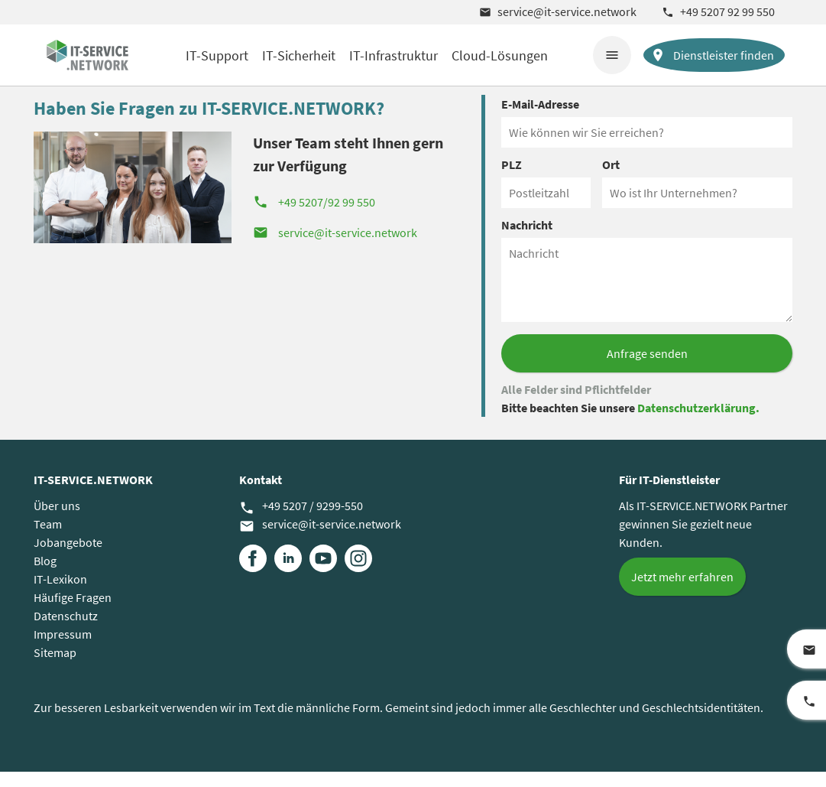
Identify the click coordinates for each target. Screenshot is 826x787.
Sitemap (55, 667)
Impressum (63, 649)
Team (48, 539)
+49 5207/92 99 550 (314, 217)
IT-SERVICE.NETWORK (93, 494)
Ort (611, 179)
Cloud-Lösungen (500, 55)
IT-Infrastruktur (393, 55)
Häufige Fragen (73, 612)
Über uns (57, 520)
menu (612, 55)
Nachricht (526, 240)
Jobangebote (68, 557)
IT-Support (217, 55)
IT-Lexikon (60, 594)
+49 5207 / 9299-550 (301, 521)
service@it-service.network (558, 11)
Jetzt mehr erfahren (682, 592)
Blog (45, 576)
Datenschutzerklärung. (698, 423)
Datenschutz (66, 631)
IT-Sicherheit (298, 55)
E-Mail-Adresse (540, 119)
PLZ (511, 179)
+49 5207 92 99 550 (718, 11)
